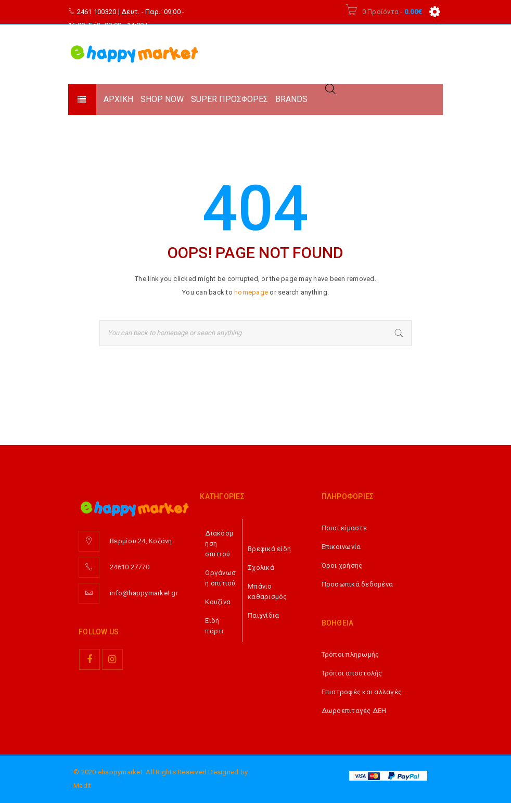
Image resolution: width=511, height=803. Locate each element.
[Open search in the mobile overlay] (330, 89)
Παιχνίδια (263, 615)
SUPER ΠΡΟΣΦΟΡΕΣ (229, 99)
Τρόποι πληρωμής (350, 654)
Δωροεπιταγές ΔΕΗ (354, 711)
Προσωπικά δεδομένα (357, 584)
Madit (82, 785)
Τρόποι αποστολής (352, 673)
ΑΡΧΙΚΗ (118, 99)
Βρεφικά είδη (269, 549)
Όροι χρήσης (342, 565)
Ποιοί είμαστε (344, 528)
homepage (251, 292)
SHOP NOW (162, 99)
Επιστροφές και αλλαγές (362, 692)
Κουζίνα (218, 602)
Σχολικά (261, 567)
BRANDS (291, 99)
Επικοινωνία (341, 547)
